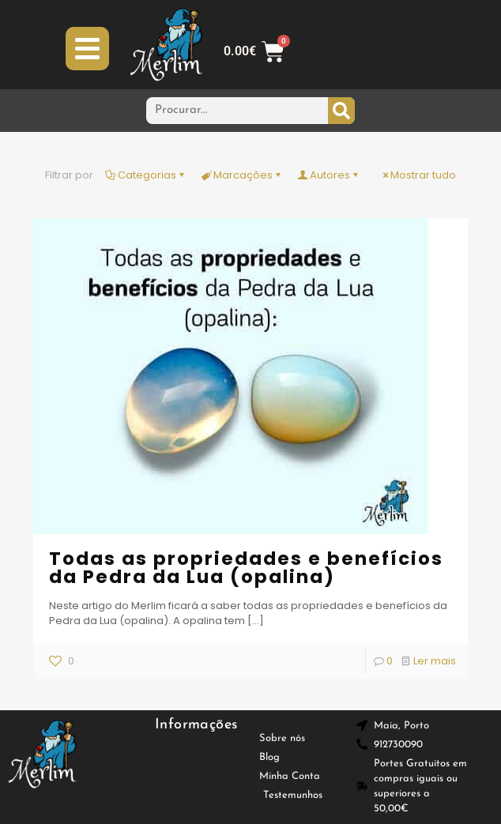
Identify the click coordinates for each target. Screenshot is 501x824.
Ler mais (434, 660)
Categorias (145, 174)
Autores (328, 174)
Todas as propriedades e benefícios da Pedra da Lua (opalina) (246, 567)
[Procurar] (341, 110)
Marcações (242, 174)
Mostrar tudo (418, 174)
